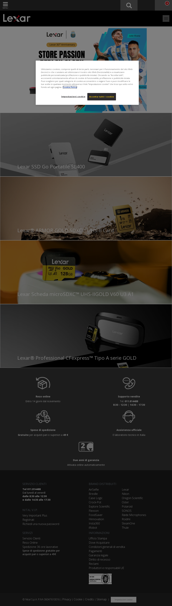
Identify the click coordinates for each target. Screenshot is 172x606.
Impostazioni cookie (73, 96)
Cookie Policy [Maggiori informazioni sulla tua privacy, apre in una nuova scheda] (70, 87)
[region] (87, 83)
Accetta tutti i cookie (101, 96)
